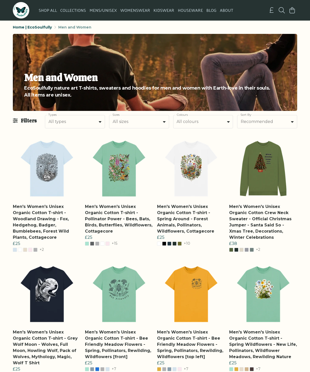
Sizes (116, 114)
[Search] (282, 10)
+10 (187, 244)
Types (52, 114)
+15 (114, 244)
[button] (100, 122)
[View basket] (292, 10)
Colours (182, 114)
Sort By (245, 114)
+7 (114, 369)
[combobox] (75, 121)
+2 (42, 250)
